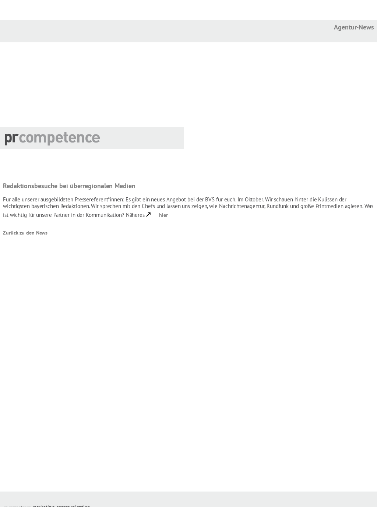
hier (163, 215)
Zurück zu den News (25, 232)
